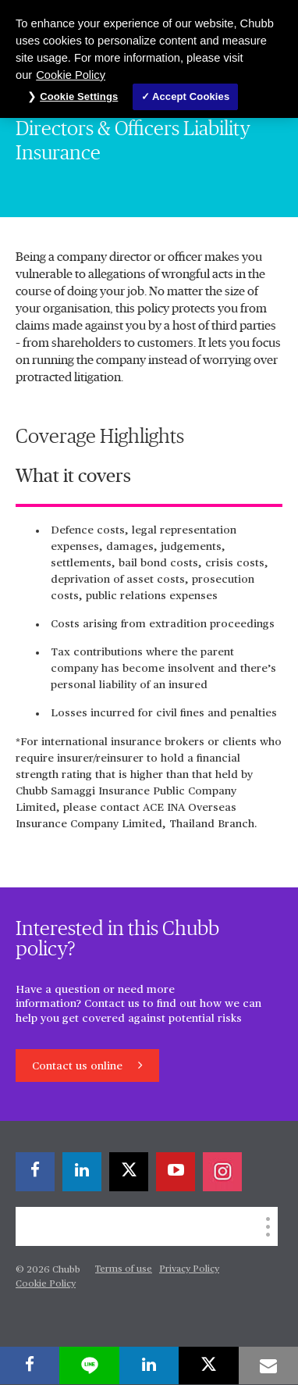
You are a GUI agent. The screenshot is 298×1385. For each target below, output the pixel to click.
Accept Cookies (190, 96)
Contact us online (79, 1066)
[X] (128, 1171)
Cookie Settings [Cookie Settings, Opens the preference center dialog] (79, 96)
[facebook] (35, 1171)
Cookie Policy (46, 1284)
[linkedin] (81, 1171)
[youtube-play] (175, 1171)
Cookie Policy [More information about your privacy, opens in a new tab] (70, 75)
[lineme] (89, 1365)
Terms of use (123, 1269)
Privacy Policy (189, 1269)
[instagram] (222, 1171)
